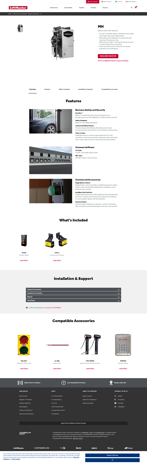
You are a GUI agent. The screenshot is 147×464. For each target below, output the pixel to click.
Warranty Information (26, 414)
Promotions (55, 414)
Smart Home (53, 7)
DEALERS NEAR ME (108, 56)
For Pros (54, 403)
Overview (32, 89)
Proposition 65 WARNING (52, 307)
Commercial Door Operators (20, 13)
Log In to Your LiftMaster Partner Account (73, 423)
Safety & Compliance (90, 399)
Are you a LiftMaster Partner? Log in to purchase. (113, 61)
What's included (64, 89)
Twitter (118, 396)
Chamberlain (100, 432)
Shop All (105, 7)
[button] (131, 1)
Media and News (88, 403)
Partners (93, 7)
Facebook (119, 399)
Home (9, 13)
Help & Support (106, 1)
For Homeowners (57, 396)
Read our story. (78, 438)
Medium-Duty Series (33, 13)
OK (112, 460)
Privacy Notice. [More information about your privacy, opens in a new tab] (16, 459)
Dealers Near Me (93, 1)
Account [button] (119, 1)
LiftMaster (85, 432)
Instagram (119, 406)
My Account (23, 396)
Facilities (81, 7)
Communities (68, 7)
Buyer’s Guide (87, 396)
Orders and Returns (25, 410)
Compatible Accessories (109, 89)
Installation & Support (85, 89)
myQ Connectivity (57, 406)
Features (47, 89)
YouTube (118, 403)
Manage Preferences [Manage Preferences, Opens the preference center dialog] (112, 455)
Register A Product (25, 399)
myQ (90, 432)
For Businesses (56, 399)
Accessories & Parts (58, 410)
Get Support (23, 406)
